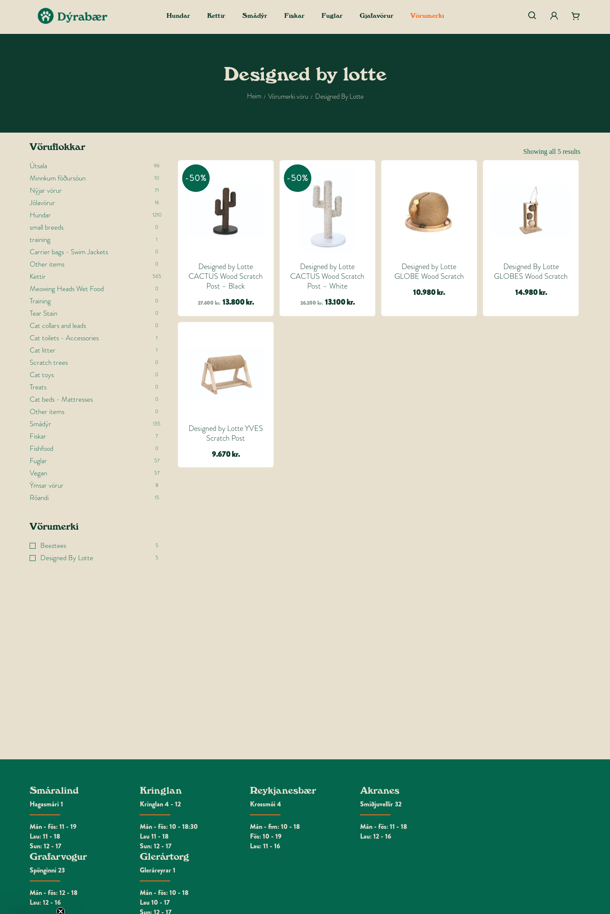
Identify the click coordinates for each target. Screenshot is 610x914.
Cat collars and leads (58, 326)
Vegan (38, 473)
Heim (254, 96)
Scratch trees (49, 362)
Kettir (38, 276)
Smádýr (40, 424)
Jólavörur (42, 203)
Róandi (39, 498)
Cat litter (42, 350)
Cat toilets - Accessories (64, 338)
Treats (38, 387)
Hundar (40, 215)
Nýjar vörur (46, 190)
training (40, 239)
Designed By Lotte (66, 558)
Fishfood (41, 448)
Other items (47, 264)
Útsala (38, 166)
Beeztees (53, 545)
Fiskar (38, 436)
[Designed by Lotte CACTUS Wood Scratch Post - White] (327, 211)
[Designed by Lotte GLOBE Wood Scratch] (429, 211)
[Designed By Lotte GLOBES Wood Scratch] (530, 211)
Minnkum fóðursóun (58, 178)
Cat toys (42, 375)
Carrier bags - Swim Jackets (69, 252)
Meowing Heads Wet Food (67, 289)
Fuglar (38, 461)
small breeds (47, 227)
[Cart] (575, 16)
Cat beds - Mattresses (61, 399)
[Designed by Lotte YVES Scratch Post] (225, 373)
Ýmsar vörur (47, 485)
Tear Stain (43, 313)
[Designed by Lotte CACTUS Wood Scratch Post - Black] (225, 211)
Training (40, 301)
